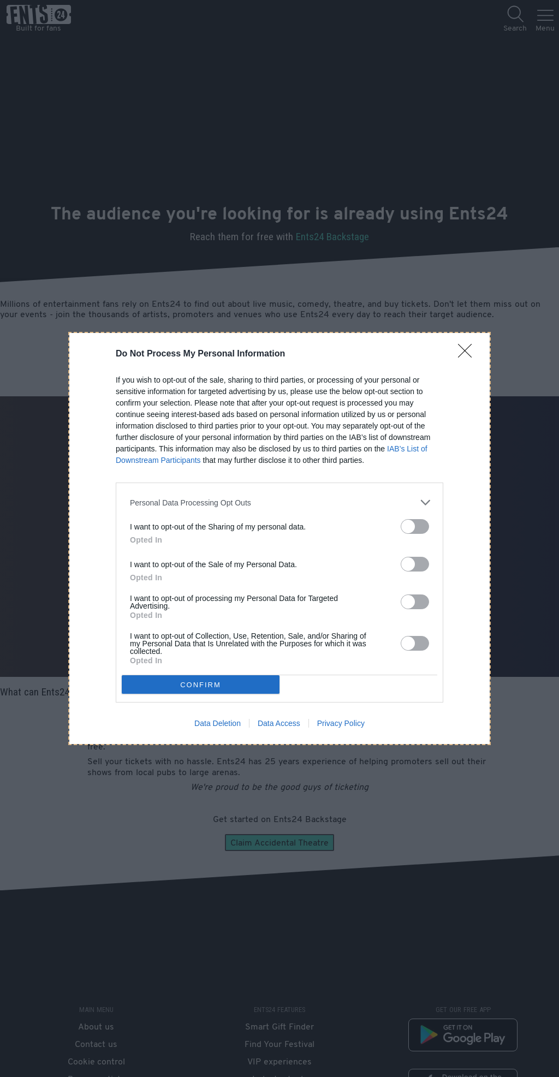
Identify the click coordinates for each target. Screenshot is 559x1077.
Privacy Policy (341, 723)
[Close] (468, 354)
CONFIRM (200, 684)
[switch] (415, 526)
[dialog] (279, 538)
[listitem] (279, 502)
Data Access (279, 723)
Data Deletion (217, 723)
